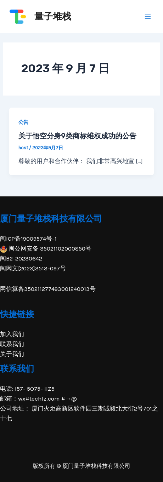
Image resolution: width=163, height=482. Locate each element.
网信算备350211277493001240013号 (48, 288)
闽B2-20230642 (21, 258)
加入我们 (12, 334)
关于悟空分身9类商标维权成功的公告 (77, 136)
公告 (23, 122)
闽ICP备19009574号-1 (28, 238)
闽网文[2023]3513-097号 (33, 268)
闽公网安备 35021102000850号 (45, 248)
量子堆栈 (52, 16)
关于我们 (12, 353)
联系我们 (12, 344)
